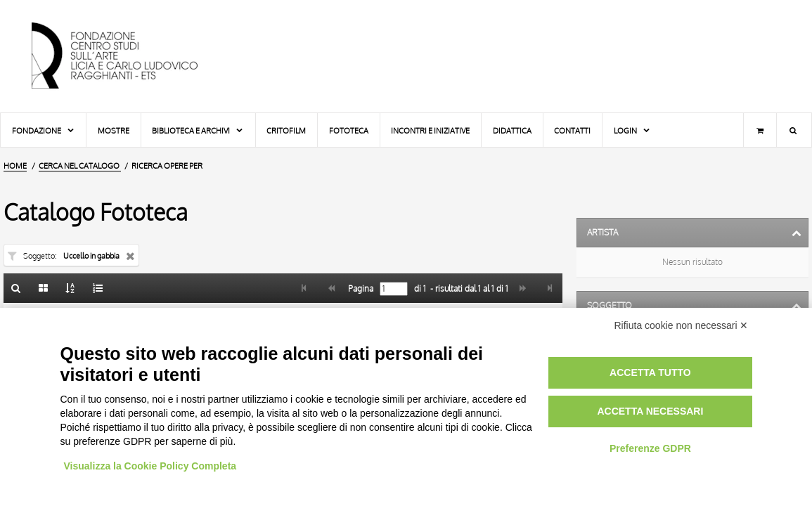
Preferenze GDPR (650, 448)
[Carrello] (760, 130)
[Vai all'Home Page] (126, 56)
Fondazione (43, 130)
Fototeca (348, 130)
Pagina (359, 289)
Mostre (113, 130)
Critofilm (286, 130)
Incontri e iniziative (430, 130)
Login (632, 130)
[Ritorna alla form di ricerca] (16, 288)
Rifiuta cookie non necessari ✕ (681, 325)
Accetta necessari (650, 411)
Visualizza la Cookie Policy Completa (150, 466)
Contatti (572, 130)
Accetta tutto (650, 372)
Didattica (512, 130)
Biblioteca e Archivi (198, 130)
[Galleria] (43, 288)
